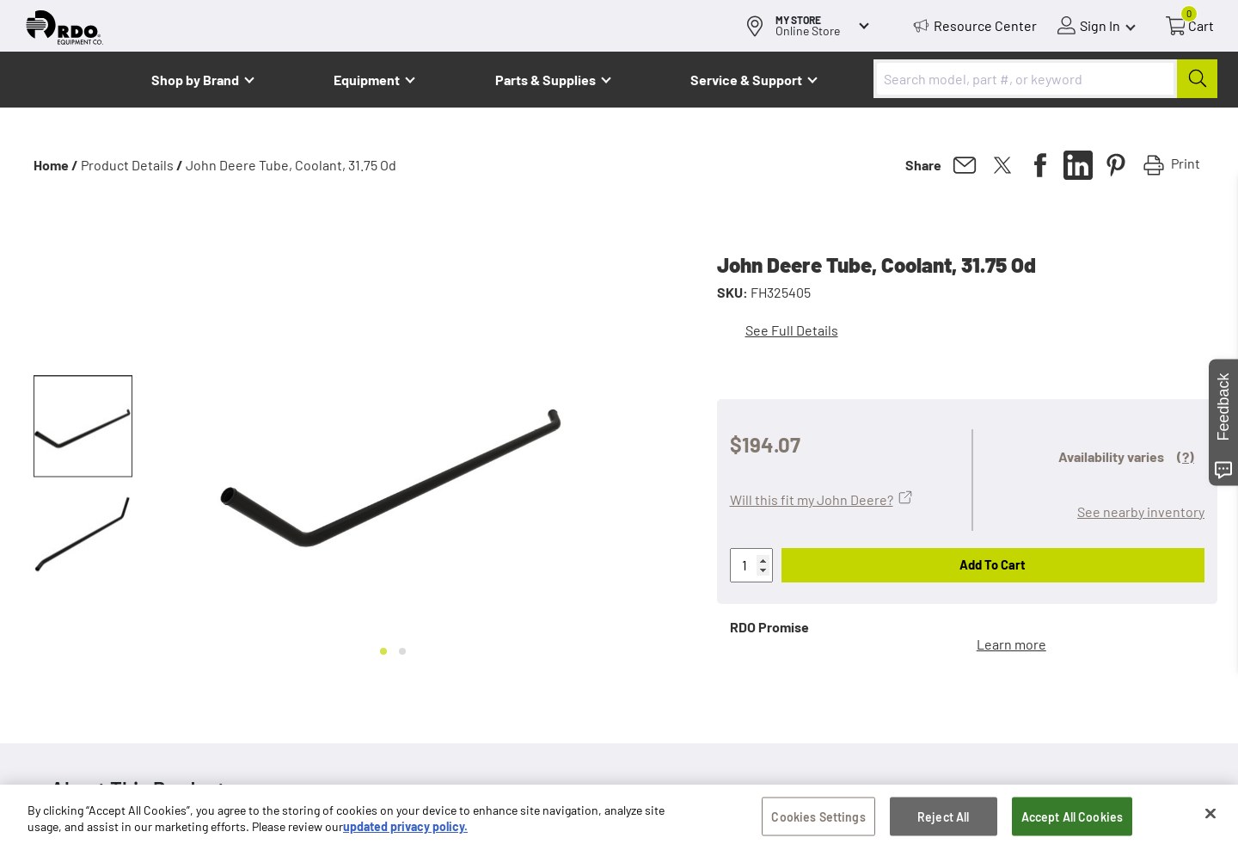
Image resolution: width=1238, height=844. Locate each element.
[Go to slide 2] (402, 651)
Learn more (1011, 644)
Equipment (367, 79)
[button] (83, 426)
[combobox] (1045, 78)
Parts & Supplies (545, 79)
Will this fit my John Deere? (811, 499)
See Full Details (791, 330)
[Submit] (1197, 78)
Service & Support (746, 79)
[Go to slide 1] (383, 651)
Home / (56, 165)
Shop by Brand (195, 79)
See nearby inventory (1140, 511)
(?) (1185, 456)
